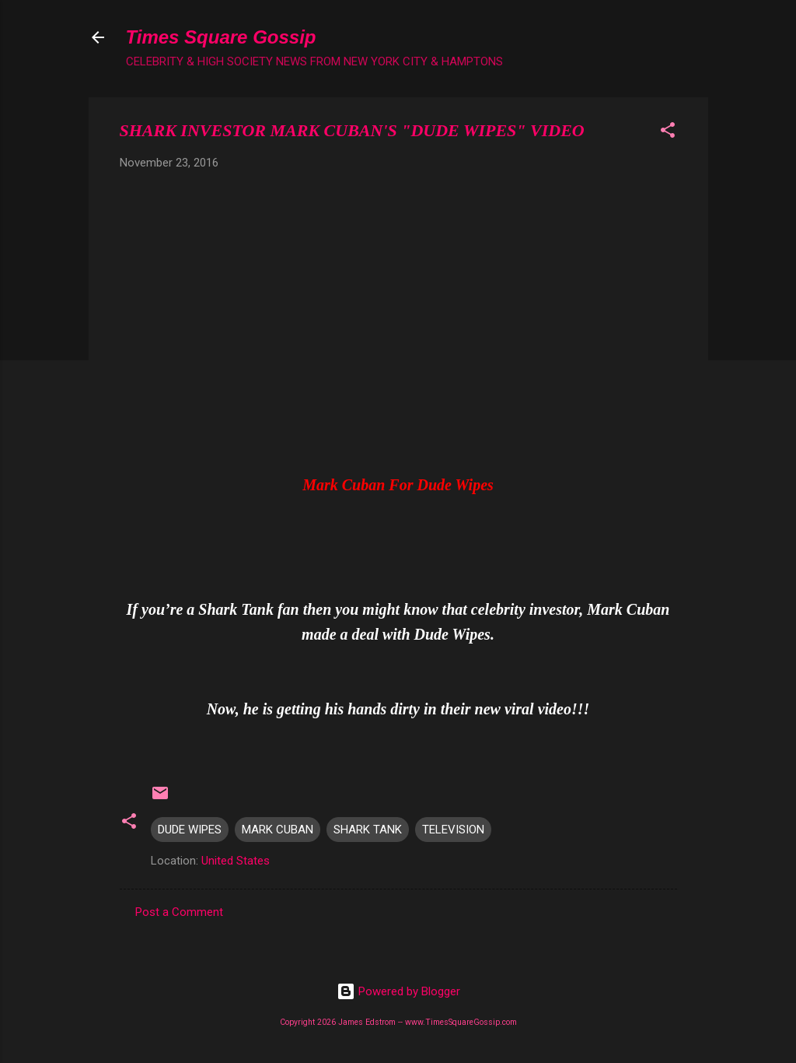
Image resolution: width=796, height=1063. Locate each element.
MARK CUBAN (277, 830)
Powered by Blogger (398, 991)
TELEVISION (453, 830)
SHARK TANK (367, 830)
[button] (667, 133)
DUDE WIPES (190, 830)
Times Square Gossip (221, 36)
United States (235, 861)
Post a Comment (179, 912)
